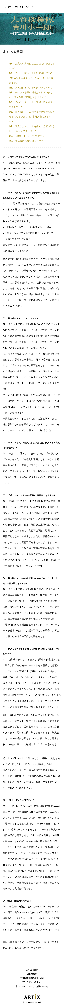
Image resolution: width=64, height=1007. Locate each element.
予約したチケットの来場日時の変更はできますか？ (32, 104)
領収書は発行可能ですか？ (26, 140)
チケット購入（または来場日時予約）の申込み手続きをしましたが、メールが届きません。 (32, 78)
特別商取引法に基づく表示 (32, 978)
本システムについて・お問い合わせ (32, 986)
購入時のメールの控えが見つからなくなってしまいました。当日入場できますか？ (32, 116)
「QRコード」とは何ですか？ (27, 136)
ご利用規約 (32, 974)
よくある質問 (32, 969)
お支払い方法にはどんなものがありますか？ (32, 66)
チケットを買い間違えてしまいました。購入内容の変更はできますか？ (31, 95)
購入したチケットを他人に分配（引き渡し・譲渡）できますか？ (32, 129)
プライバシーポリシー (32, 982)
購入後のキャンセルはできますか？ (31, 87)
